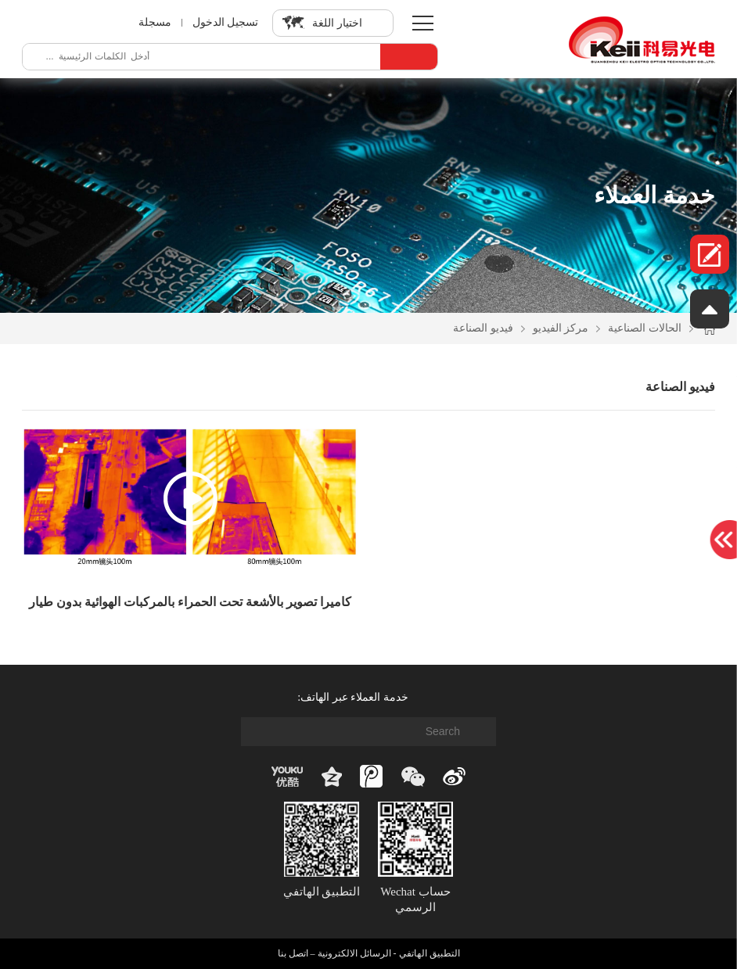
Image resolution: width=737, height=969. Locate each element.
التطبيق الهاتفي (429, 953)
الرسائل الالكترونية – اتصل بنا (334, 953)
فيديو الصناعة (483, 328)
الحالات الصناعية (644, 328)
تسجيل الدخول (225, 23)
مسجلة (153, 23)
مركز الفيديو (561, 328)
